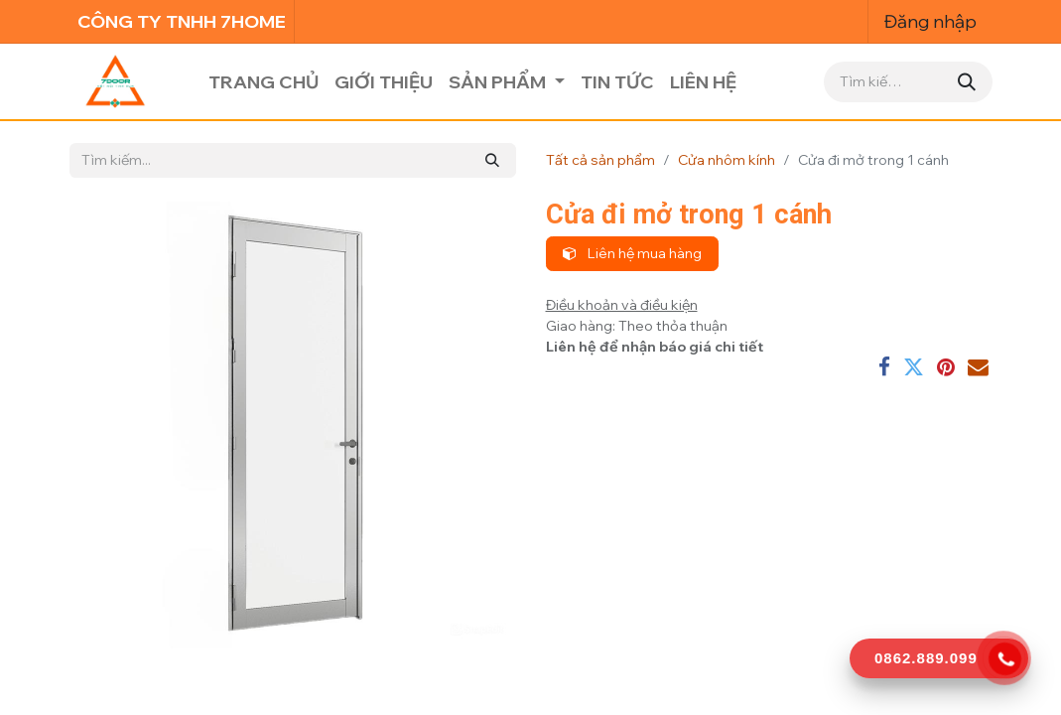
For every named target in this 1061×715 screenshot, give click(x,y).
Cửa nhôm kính (726, 160)
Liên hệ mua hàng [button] (632, 253)
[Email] (978, 368)
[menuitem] (263, 82)
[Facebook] (884, 368)
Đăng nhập (930, 21)
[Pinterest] (946, 368)
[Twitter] (913, 368)
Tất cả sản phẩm (600, 160)
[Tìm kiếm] (967, 82)
